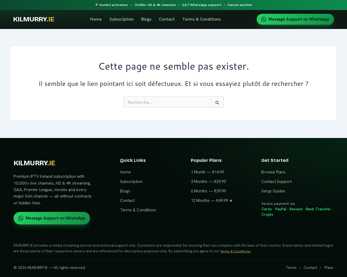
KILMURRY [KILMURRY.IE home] (35, 19)
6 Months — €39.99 (208, 191)
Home (98, 19)
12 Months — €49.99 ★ (212, 200)
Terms (291, 267)
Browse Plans (273, 172)
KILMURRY (35, 163)
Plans (328, 267)
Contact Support (276, 181)
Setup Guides (273, 191)
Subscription (123, 19)
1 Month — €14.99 (207, 172)
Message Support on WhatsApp (295, 19)
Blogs (148, 19)
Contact (168, 19)
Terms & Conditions (203, 19)
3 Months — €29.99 (208, 181)
